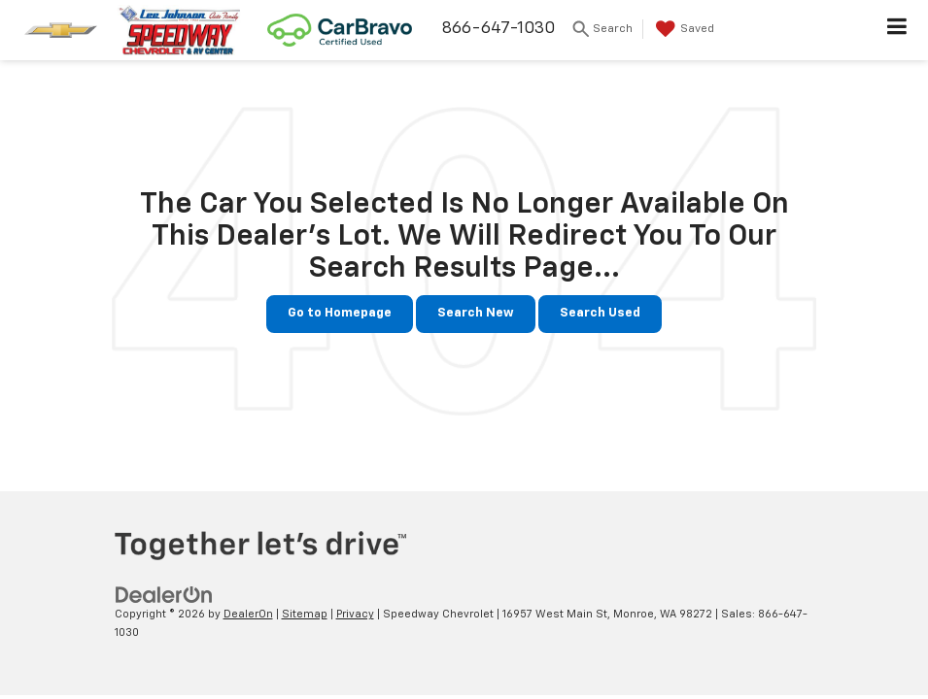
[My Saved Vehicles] (682, 29)
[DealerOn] (164, 594)
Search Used (600, 313)
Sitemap (304, 614)
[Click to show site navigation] (897, 30)
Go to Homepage (340, 313)
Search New (475, 313)
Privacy (355, 614)
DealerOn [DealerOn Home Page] (248, 614)
